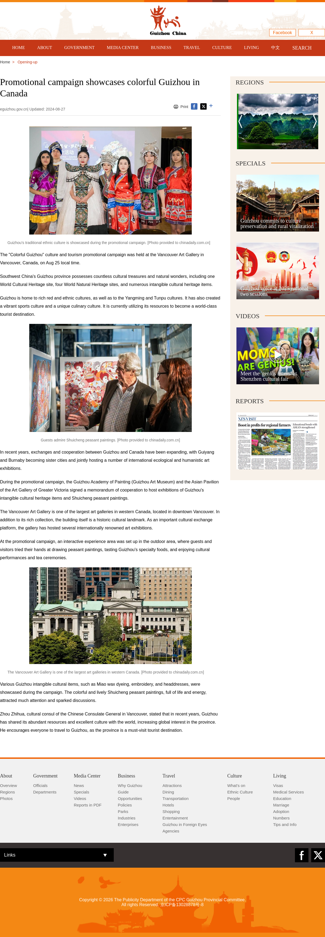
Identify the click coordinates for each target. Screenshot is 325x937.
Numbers (281, 818)
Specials (251, 163)
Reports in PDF (88, 805)
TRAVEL (192, 47)
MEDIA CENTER (123, 47)
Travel (168, 776)
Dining (168, 792)
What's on (236, 785)
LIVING (251, 47)
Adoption (281, 811)
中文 (275, 47)
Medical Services (288, 792)
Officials (40, 785)
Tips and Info (285, 824)
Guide (123, 792)
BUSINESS (161, 47)
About (6, 776)
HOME (18, 47)
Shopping (171, 811)
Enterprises (128, 824)
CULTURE (222, 47)
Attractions (172, 785)
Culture (234, 776)
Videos (247, 316)
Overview (8, 785)
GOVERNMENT (79, 47)
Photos (6, 798)
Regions (250, 82)
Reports (250, 401)
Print (184, 107)
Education (282, 798)
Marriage (281, 805)
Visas (278, 785)
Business (126, 776)
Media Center (87, 776)
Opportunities (130, 798)
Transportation (175, 798)
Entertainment (175, 818)
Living (279, 776)
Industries (126, 818)
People (233, 798)
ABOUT (44, 47)
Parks (123, 811)
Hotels (168, 805)
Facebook (282, 32)
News (79, 785)
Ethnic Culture (240, 792)
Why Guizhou (130, 785)
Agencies (170, 831)
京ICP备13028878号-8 (182, 904)
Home (5, 62)
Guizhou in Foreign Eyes (184, 824)
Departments (45, 792)
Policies (125, 805)
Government (45, 776)
